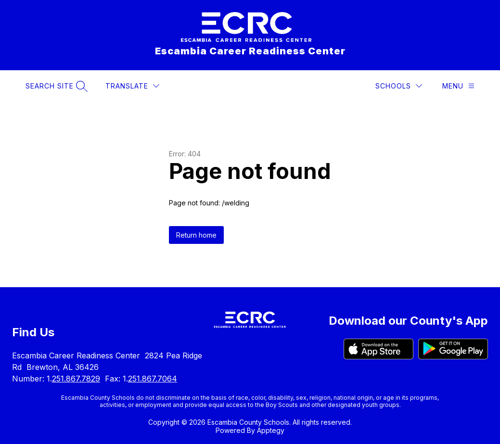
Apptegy (270, 430)
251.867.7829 (76, 378)
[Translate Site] (132, 86)
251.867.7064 (152, 378)
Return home (196, 235)
